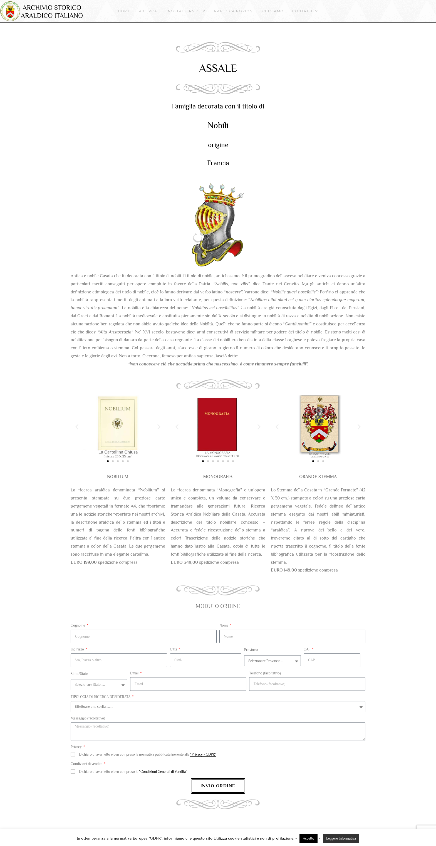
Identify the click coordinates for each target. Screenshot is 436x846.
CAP (307, 649)
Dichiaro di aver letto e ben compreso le (133, 772)
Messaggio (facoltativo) (88, 718)
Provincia (251, 650)
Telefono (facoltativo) (265, 673)
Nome (224, 625)
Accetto (308, 838)
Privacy (77, 747)
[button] (76, 426)
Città (174, 649)
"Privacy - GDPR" (203, 754)
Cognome (78, 625)
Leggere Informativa (341, 838)
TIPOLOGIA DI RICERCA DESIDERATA (101, 697)
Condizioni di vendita (87, 764)
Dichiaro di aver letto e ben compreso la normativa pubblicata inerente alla (147, 754)
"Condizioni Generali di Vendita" (163, 772)
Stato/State (79, 674)
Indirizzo (78, 649)
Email (134, 673)
